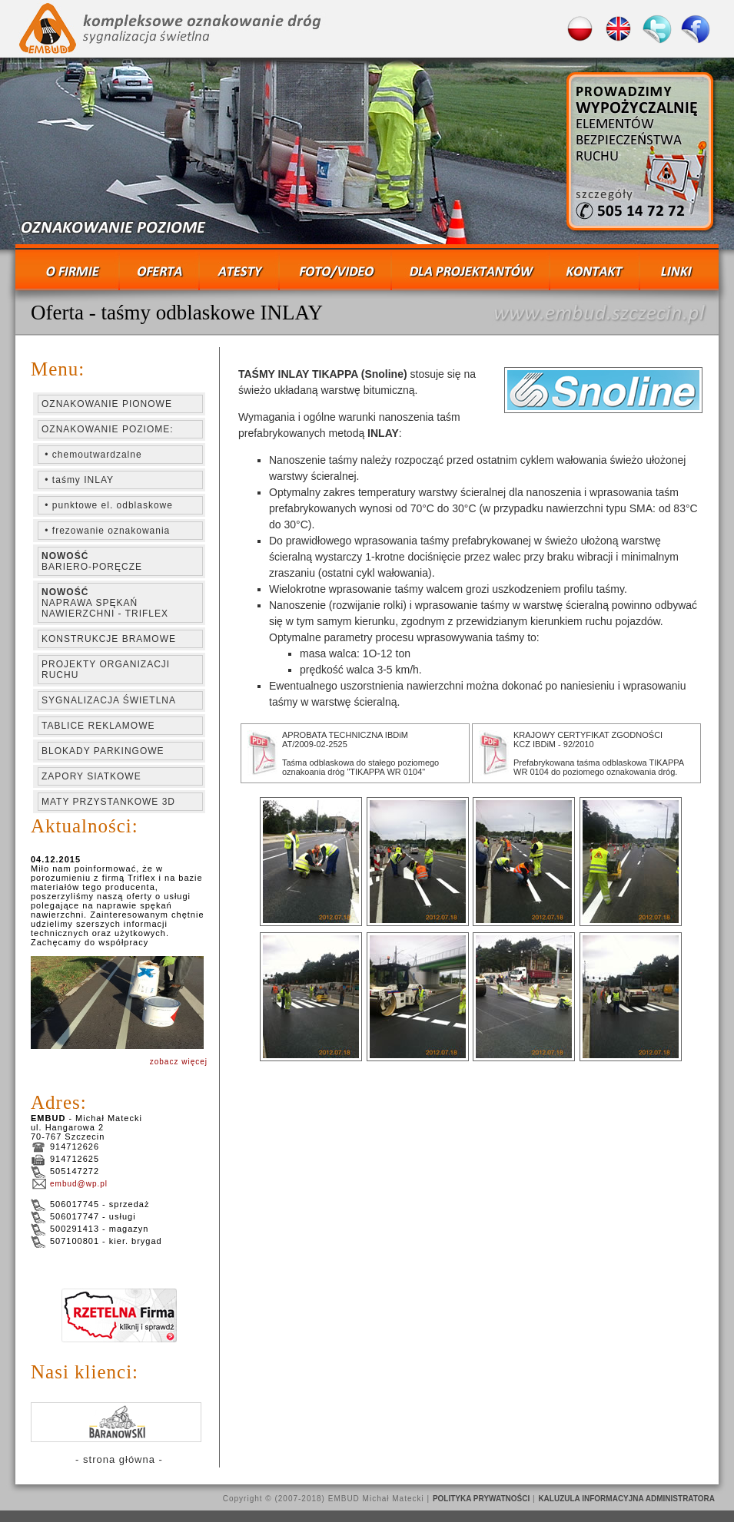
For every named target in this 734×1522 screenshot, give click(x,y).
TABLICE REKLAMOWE (98, 725)
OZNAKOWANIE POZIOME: (108, 429)
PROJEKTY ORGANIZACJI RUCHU (106, 669)
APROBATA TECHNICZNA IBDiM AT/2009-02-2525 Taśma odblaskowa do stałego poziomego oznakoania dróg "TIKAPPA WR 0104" (360, 753)
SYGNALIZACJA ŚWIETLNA (109, 700)
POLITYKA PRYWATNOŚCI (481, 1498)
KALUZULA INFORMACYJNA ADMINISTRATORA (626, 1498)
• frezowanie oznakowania (106, 530)
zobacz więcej (179, 1061)
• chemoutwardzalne (92, 454)
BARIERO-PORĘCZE (92, 561)
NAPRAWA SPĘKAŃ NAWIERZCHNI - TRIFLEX (105, 603)
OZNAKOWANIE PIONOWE (107, 404)
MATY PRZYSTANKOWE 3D (108, 801)
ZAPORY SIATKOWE (91, 776)
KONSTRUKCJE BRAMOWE (109, 639)
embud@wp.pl (69, 1184)
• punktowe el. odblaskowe (107, 505)
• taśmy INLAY (78, 480)
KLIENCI (116, 1422)
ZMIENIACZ (367, 154)
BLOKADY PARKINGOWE (103, 751)
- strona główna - (119, 1459)
